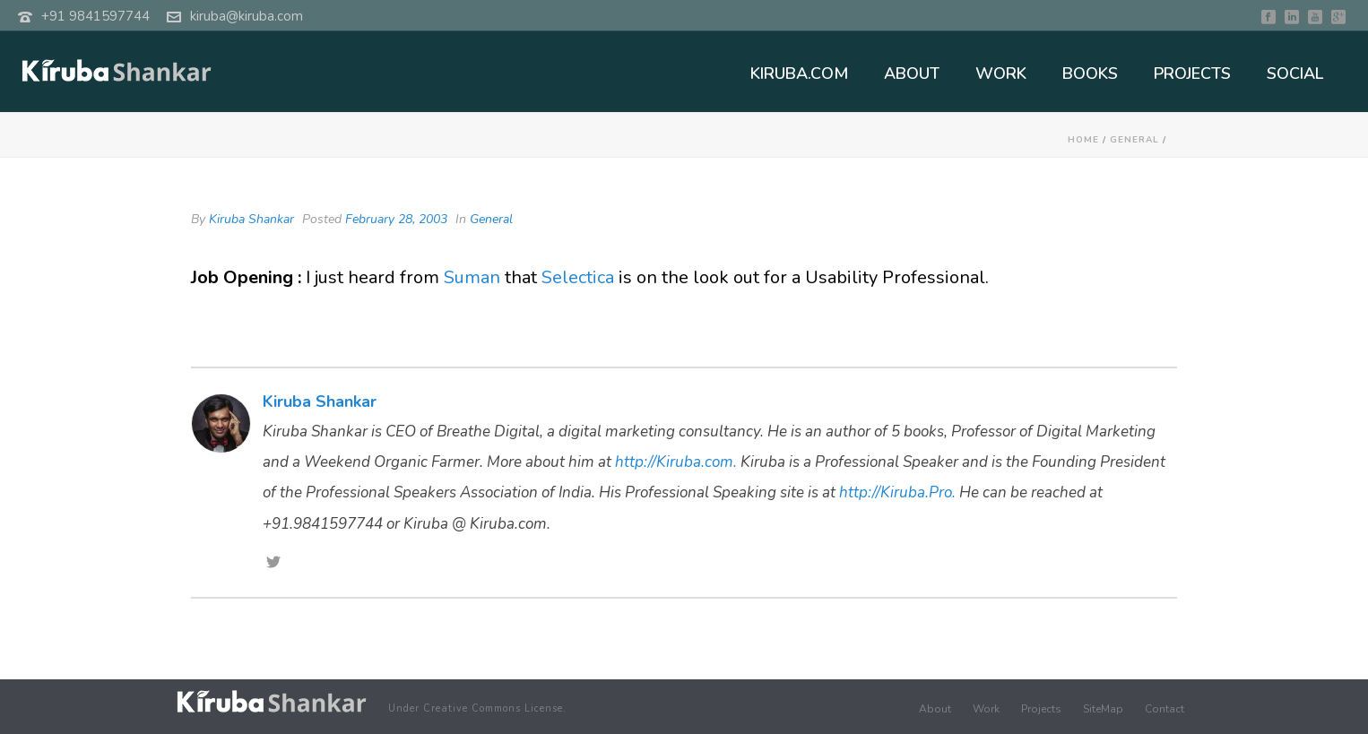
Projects (1041, 709)
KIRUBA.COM (799, 73)
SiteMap (1103, 709)
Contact (1164, 709)
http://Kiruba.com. (676, 462)
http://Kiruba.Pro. (897, 492)
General (1134, 140)
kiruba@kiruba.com (246, 16)
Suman (472, 277)
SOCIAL (1295, 73)
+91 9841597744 (95, 16)
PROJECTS (1192, 73)
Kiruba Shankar (251, 219)
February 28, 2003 (396, 219)
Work (986, 709)
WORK (1000, 73)
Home (1083, 140)
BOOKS (1090, 73)
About (935, 709)
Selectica (577, 277)
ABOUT (911, 73)
